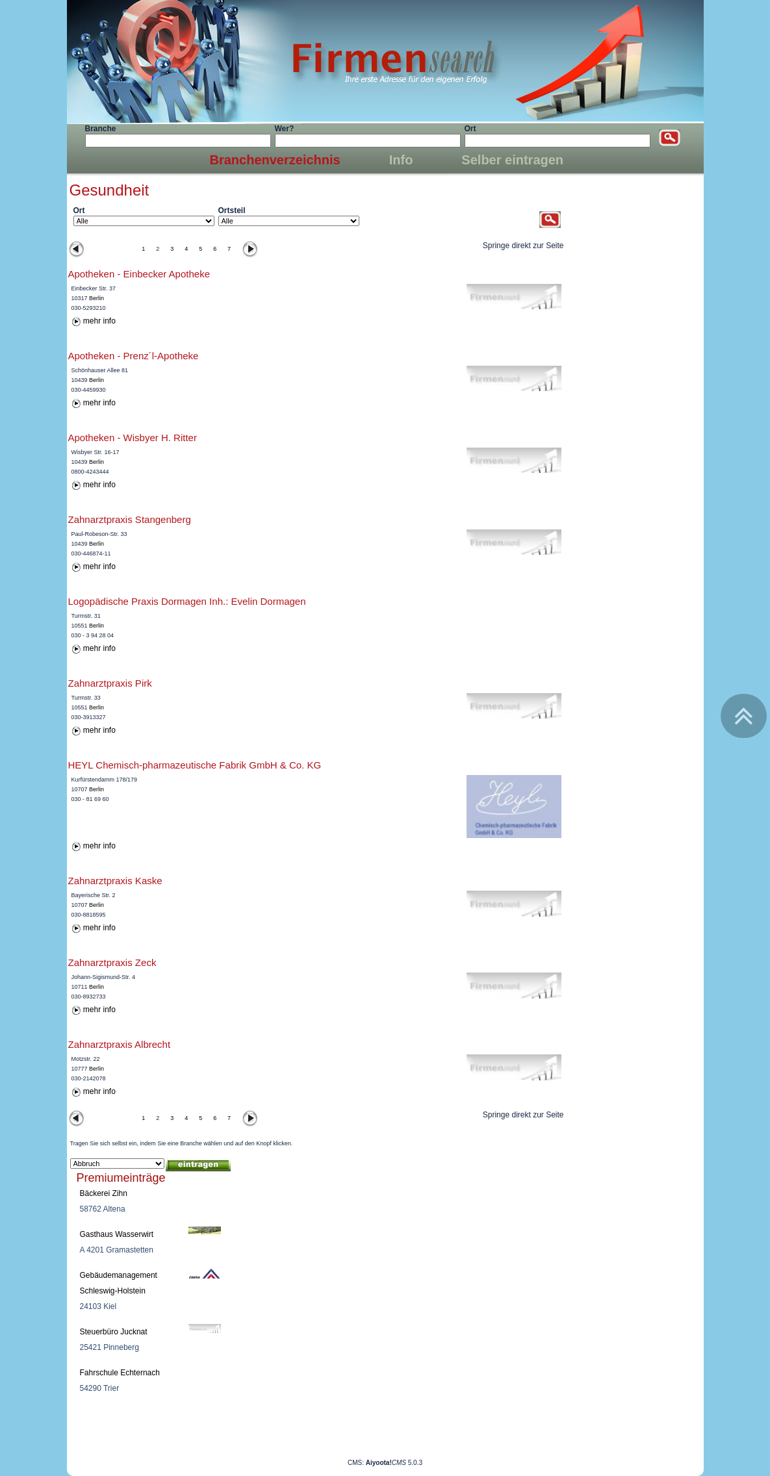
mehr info (99, 320)
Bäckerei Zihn (103, 1193)
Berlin (96, 298)
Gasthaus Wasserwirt (117, 1234)
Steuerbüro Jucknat (114, 1331)
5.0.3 (394, 1462)
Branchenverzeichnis (275, 159)
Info (401, 159)
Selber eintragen (512, 159)
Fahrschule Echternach (120, 1372)
